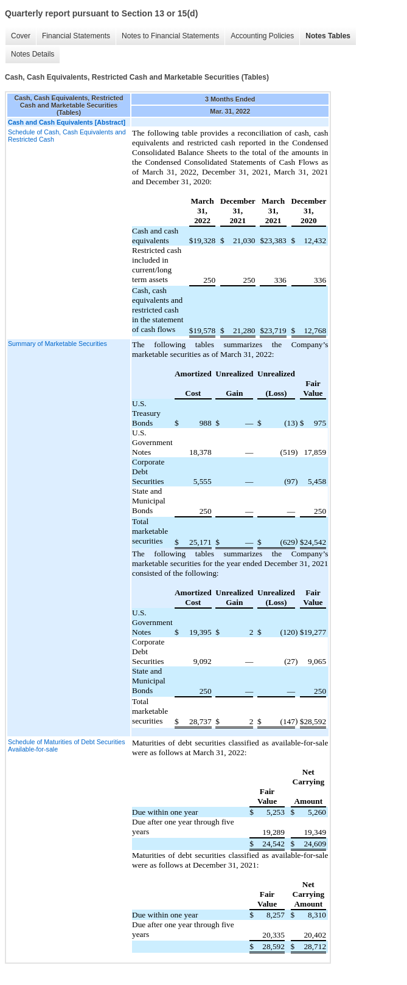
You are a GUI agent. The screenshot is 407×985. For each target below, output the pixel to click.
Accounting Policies (262, 36)
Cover (20, 36)
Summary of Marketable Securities (57, 343)
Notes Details (32, 54)
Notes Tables (327, 36)
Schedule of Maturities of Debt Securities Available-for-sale (66, 745)
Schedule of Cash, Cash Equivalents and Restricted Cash (67, 135)
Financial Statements (76, 36)
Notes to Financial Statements (170, 36)
